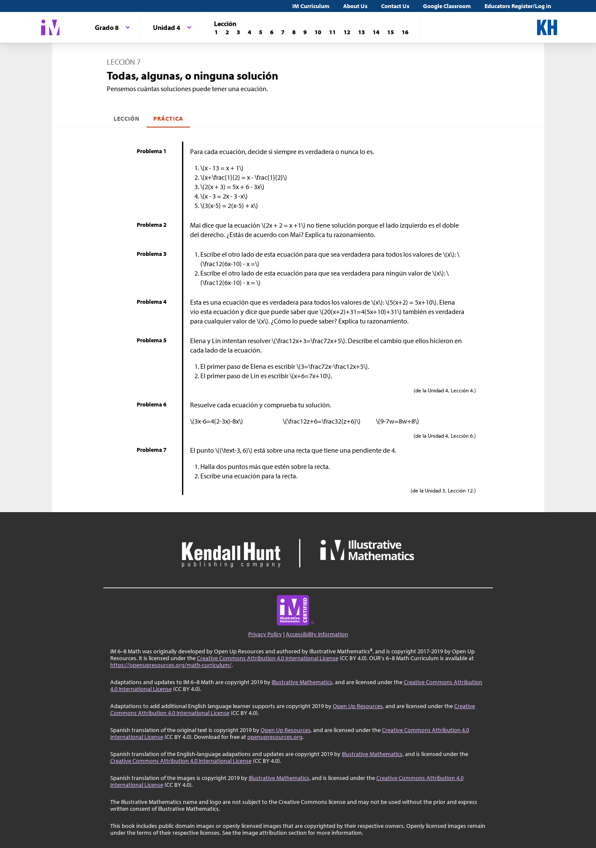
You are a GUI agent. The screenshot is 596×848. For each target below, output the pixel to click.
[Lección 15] (390, 32)
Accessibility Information (317, 634)
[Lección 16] (405, 32)
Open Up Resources (358, 706)
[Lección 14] (376, 32)
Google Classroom (447, 6)
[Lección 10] (318, 32)
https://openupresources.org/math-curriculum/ (171, 665)
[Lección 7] (282, 32)
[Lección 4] (249, 32)
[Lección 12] (347, 32)
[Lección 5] (260, 32)
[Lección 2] (227, 32)
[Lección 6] (271, 32)
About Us (355, 6)
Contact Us (395, 6)
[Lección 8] (293, 32)
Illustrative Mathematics (302, 682)
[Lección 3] (238, 32)
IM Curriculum (310, 6)
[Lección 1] (216, 32)
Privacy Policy (265, 634)
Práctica (168, 118)
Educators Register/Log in (517, 6)
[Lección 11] (332, 32)
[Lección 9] (305, 32)
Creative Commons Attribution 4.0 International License (267, 658)
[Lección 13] (361, 32)
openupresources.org (274, 737)
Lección (127, 118)
